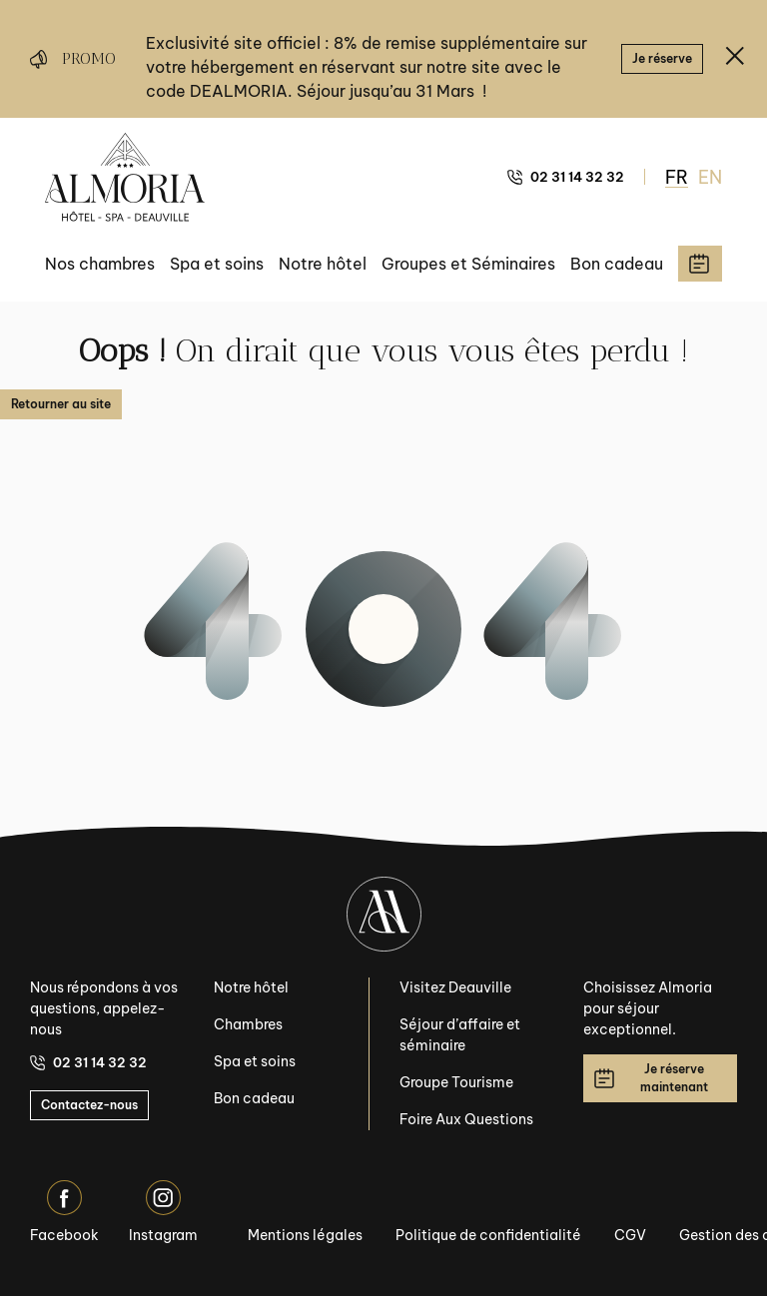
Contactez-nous (89, 1104)
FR (676, 177)
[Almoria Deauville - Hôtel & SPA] (125, 177)
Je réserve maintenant (651, 1077)
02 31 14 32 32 (565, 177)
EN (710, 177)
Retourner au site (61, 403)
